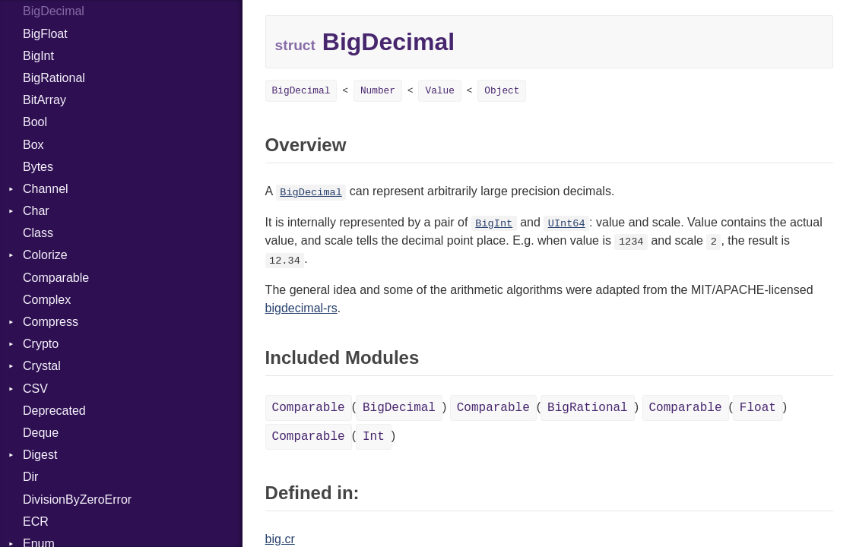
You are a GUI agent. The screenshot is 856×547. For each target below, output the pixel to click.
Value (439, 90)
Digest (40, 454)
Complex (47, 299)
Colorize (45, 254)
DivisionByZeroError (77, 499)
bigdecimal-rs (301, 308)
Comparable (56, 277)
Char (36, 210)
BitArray (44, 99)
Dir (30, 476)
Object (501, 90)
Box (33, 144)
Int (374, 437)
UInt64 (566, 223)
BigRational (54, 77)
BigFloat (45, 33)
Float (758, 408)
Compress (50, 321)
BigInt (38, 55)
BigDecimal (53, 11)
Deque (41, 432)
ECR (36, 521)
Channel (45, 188)
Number (377, 90)
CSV (35, 388)
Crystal (42, 365)
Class (38, 232)
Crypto (41, 343)
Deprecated (54, 410)
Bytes (38, 166)
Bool (35, 121)
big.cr (280, 539)
